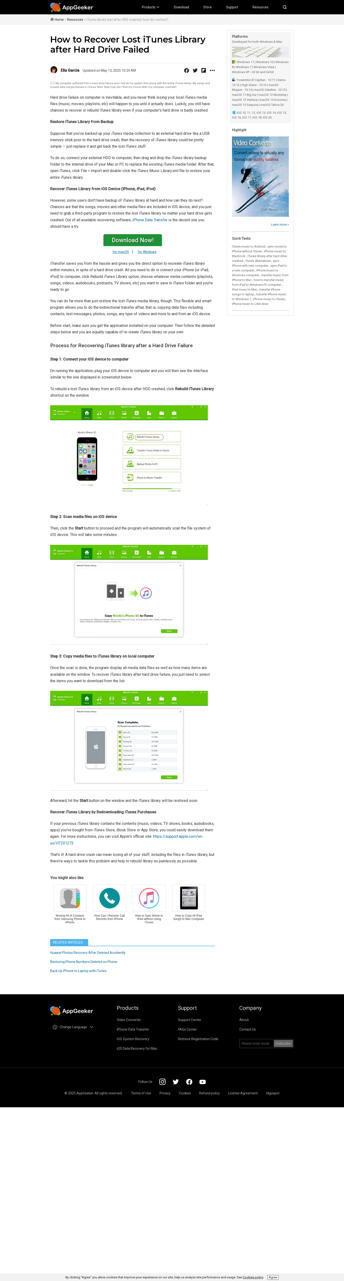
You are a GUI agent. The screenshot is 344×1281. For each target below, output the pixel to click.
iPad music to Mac (244, 289)
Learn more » (280, 224)
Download (181, 7)
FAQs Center (187, 1029)
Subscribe (283, 1043)
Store (207, 7)
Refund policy (209, 1093)
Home (59, 20)
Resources (261, 7)
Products (151, 7)
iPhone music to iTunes (269, 299)
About (244, 1020)
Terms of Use (141, 1093)
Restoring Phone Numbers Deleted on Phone (83, 962)
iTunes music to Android (248, 246)
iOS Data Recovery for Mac (137, 1048)
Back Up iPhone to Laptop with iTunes (78, 971)
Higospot (273, 1093)
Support (232, 7)
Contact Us (247, 1029)
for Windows (147, 252)
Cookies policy (253, 1277)
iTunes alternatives (258, 261)
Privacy (165, 1093)
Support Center (189, 1020)
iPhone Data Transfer (149, 220)
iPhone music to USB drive (250, 304)
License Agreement (243, 1093)
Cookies (185, 1093)
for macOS (121, 252)
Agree (273, 1277)
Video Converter (129, 1020)
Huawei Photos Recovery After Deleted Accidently (87, 953)
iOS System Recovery (133, 1039)
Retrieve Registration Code (198, 1039)
